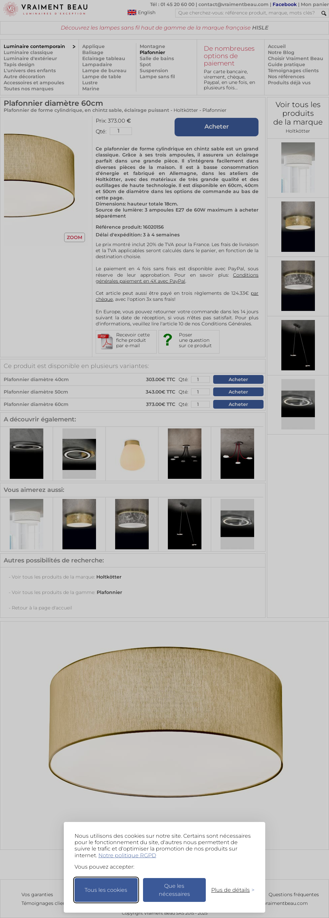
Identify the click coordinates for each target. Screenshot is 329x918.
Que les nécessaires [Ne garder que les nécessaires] (174, 890)
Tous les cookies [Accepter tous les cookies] (106, 890)
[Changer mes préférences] (229, 890)
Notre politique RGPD (127, 855)
